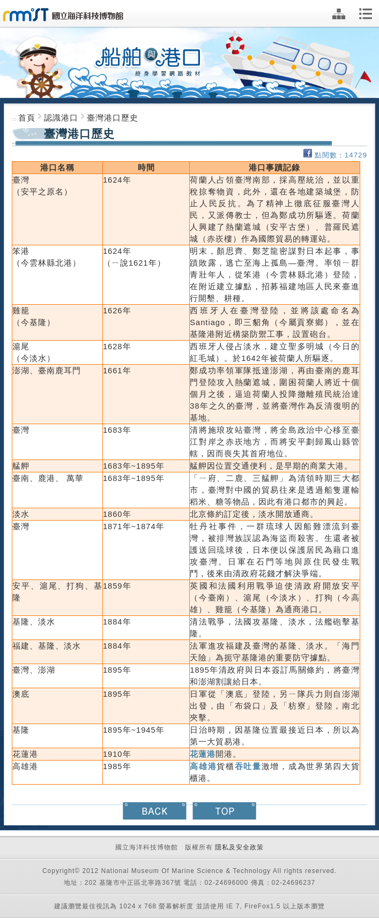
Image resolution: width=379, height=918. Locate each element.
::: (15, 119)
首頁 (26, 118)
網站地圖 (338, 14)
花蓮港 (202, 754)
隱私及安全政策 (239, 847)
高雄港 (203, 766)
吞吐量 (248, 766)
